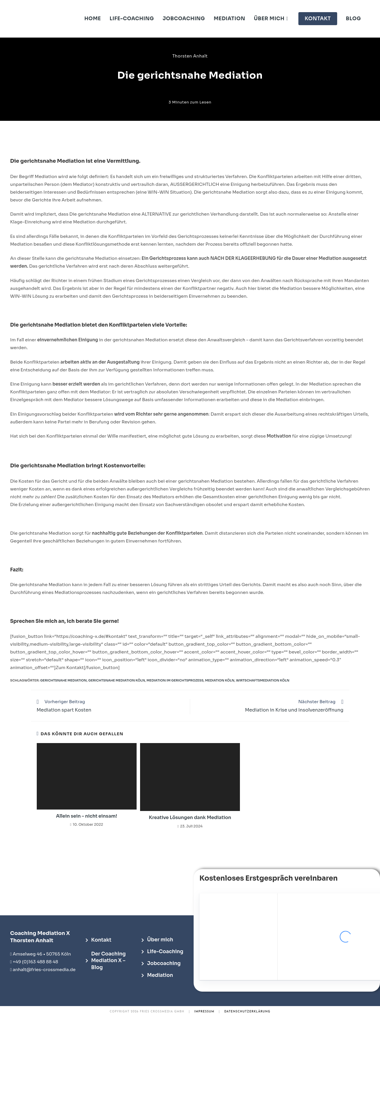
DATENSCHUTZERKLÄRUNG (247, 1011)
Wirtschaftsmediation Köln (262, 680)
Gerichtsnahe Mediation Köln (116, 680)
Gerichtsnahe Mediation (63, 680)
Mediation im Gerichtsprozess (174, 680)
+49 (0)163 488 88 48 (35, 961)
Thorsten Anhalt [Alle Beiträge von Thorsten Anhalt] (190, 56)
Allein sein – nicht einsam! (86, 816)
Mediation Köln (219, 680)
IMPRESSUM (204, 1011)
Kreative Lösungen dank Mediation (190, 817)
